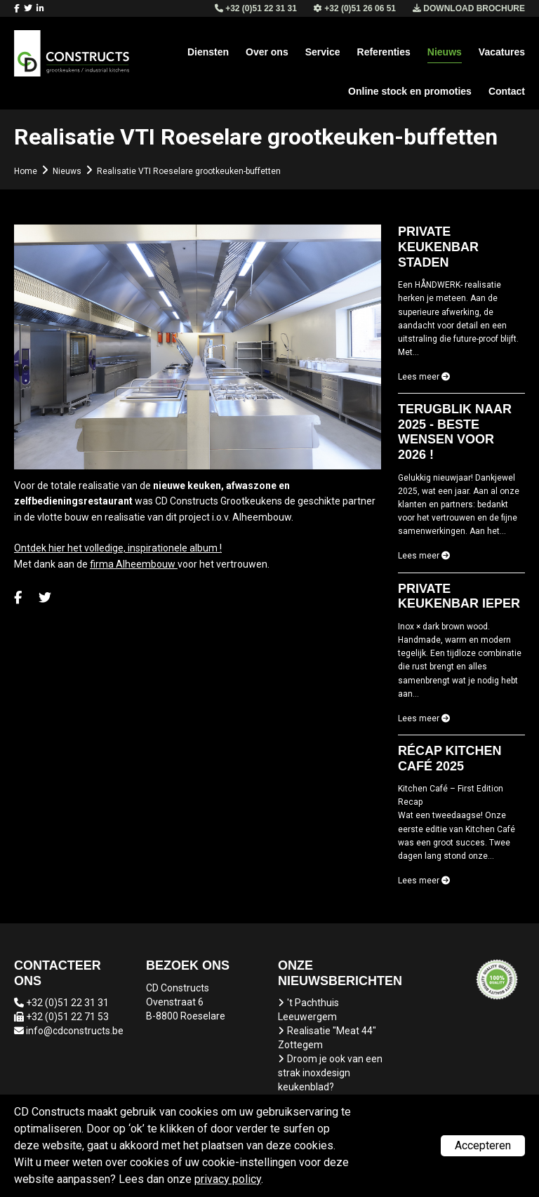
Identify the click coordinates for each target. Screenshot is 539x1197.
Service (322, 52)
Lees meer (424, 377)
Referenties (384, 52)
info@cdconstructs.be (75, 1030)
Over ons (267, 52)
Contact (506, 91)
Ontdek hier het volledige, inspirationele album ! (118, 548)
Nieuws (444, 52)
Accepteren (483, 1145)
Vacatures (502, 52)
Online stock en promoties (410, 91)
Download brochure (469, 8)
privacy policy (227, 1179)
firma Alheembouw (134, 564)
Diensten (208, 52)
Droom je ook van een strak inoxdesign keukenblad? (330, 1072)
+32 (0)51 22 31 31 (67, 1002)
